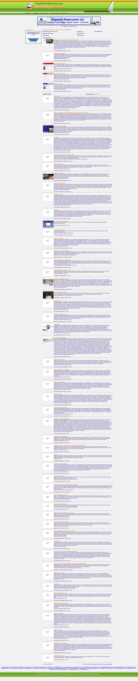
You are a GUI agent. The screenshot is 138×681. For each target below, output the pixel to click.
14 (100, 664)
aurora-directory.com (77, 667)
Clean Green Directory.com (49, 29)
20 (108, 664)
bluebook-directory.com (131, 667)
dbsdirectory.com (83, 668)
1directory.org (51, 667)
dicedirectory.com (103, 668)
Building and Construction (49, 31)
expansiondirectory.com (54, 669)
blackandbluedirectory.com (107, 667)
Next (111, 664)
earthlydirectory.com (121, 668)
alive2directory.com (59, 667)
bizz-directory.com (96, 667)
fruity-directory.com (64, 669)
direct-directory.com (112, 668)
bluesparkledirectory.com (6, 668)
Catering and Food (47, 33)
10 (95, 664)
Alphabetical (96, 94)
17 (104, 664)
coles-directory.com (50, 668)
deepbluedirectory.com (93, 668)
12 (98, 664)
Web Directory (87, 673)
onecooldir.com (43, 667)
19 (107, 664)
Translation (79, 35)
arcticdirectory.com (68, 667)
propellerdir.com (13, 667)
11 (96, 664)
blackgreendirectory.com (119, 667)
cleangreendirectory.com (40, 668)
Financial (79, 31)
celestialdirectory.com (29, 668)
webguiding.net (36, 667)
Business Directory (97, 673)
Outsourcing (80, 33)
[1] (87, 664)
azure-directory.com (87, 667)
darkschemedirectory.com (73, 668)
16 (103, 664)
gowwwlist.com (21, 667)
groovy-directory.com (83, 669)
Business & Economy (61, 29)
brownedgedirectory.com (18, 668)
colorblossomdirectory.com (61, 668)
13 (99, 664)
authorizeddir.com (5, 667)
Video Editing (97, 31)
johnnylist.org (29, 667)
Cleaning (45, 35)
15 (102, 664)
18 (106, 664)
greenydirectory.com (73, 669)
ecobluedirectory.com (131, 668)
